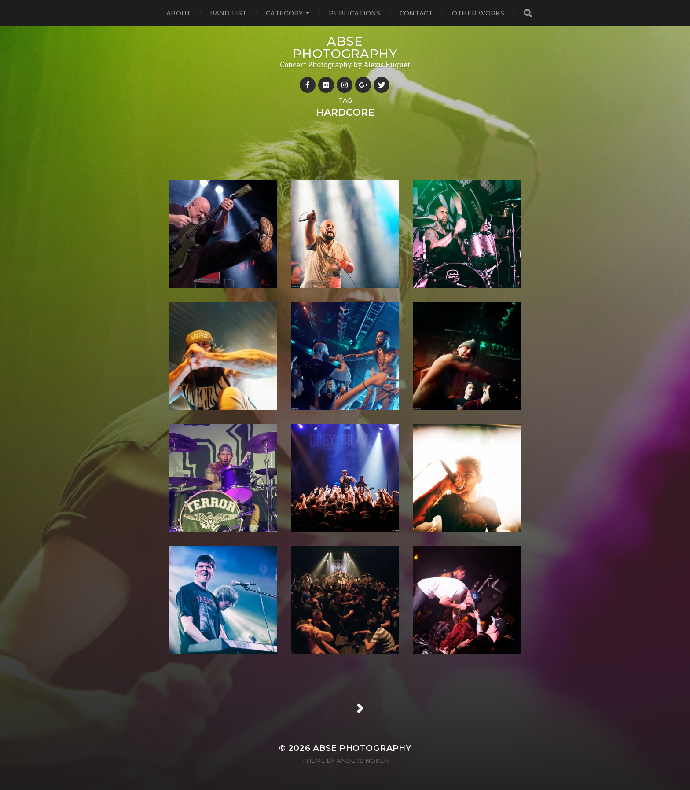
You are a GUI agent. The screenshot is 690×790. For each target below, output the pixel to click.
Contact (416, 13)
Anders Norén (363, 760)
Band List (228, 13)
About (178, 13)
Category (284, 13)
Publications (354, 13)
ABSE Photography (345, 47)
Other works (478, 13)
